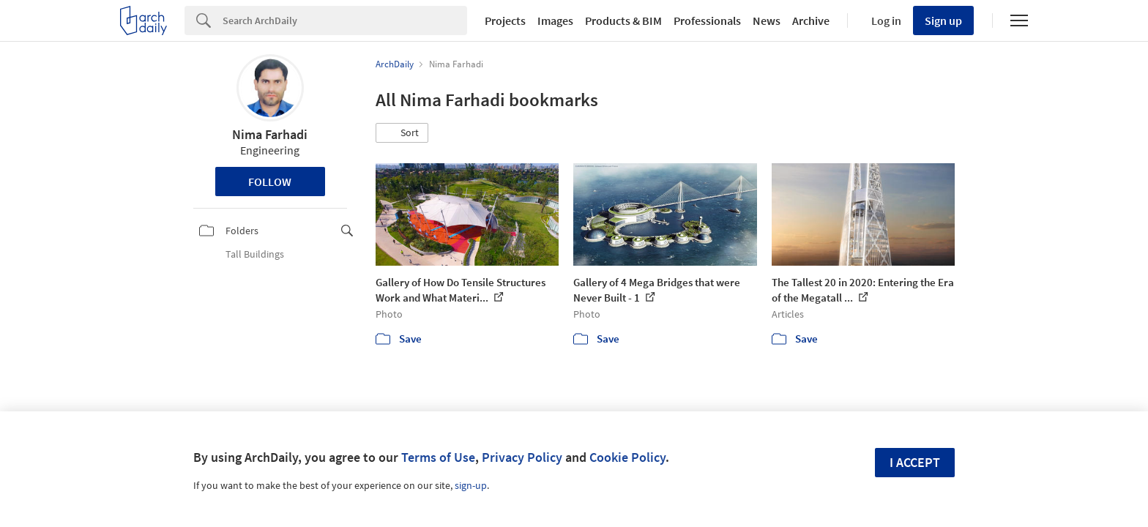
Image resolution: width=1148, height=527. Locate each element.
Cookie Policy (627, 457)
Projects (505, 20)
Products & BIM (623, 20)
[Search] (345, 20)
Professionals (707, 20)
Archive (811, 20)
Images (555, 20)
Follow (269, 181)
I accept (915, 462)
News (766, 20)
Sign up (943, 20)
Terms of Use (438, 457)
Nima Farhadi (270, 134)
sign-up (471, 485)
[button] (402, 133)
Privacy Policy (522, 457)
